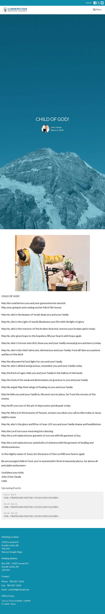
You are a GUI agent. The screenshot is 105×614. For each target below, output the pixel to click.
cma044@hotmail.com (18, 589)
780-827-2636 (16, 581)
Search (88, 3)
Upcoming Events (11, 488)
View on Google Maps (11, 552)
